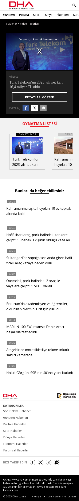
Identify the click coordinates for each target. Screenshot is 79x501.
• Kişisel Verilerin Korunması (60, 496)
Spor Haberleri (13, 430)
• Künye (36, 496)
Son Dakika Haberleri (17, 411)
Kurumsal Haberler (15, 450)
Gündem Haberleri (15, 417)
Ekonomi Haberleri (15, 444)
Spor (36, 15)
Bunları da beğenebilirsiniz (39, 190)
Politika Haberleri (14, 424)
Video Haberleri (29, 23)
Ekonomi (63, 15)
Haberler (11, 23)
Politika (24, 15)
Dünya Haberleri (14, 437)
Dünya (48, 15)
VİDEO (13, 77)
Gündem (9, 15)
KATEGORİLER (13, 405)
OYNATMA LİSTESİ (39, 123)
